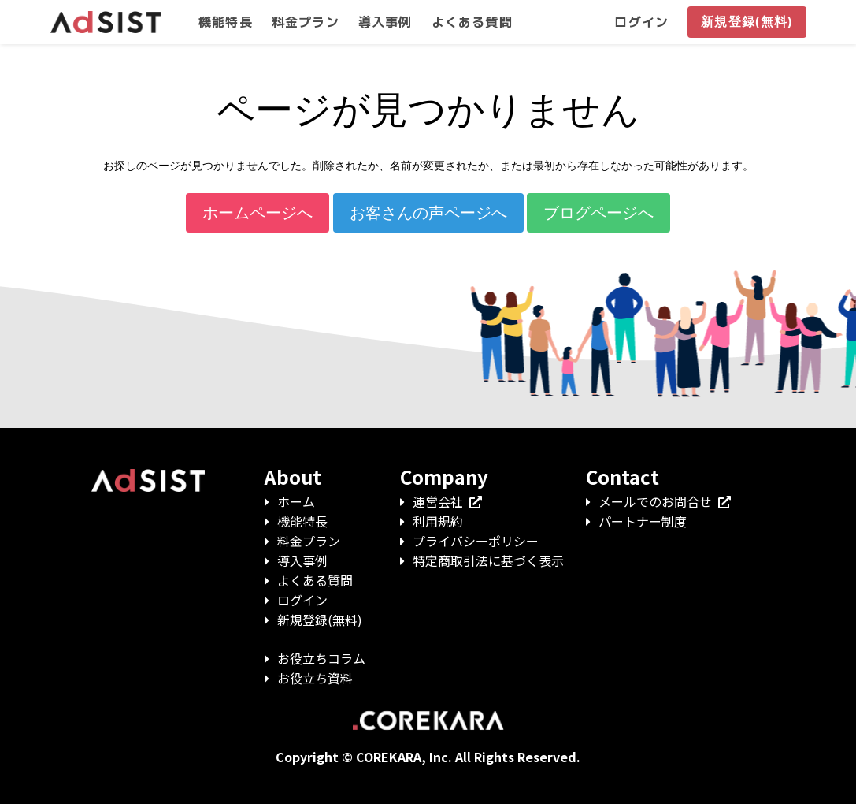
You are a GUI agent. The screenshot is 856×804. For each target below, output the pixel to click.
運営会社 (447, 501)
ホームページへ (257, 212)
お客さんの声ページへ (428, 212)
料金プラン (308, 540)
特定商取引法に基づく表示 (488, 560)
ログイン (302, 599)
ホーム (296, 501)
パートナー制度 (642, 521)
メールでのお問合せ (664, 501)
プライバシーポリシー (476, 540)
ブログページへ (598, 212)
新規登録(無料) (319, 619)
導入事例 (302, 560)
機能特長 (302, 521)
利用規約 (438, 521)
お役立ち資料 (315, 677)
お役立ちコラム (321, 658)
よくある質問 (315, 580)
